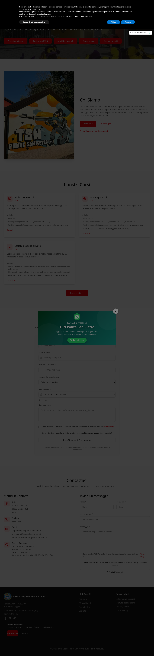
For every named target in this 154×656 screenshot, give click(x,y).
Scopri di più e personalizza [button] (34, 22)
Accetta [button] (128, 22)
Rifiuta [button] (113, 22)
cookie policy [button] (36, 9)
